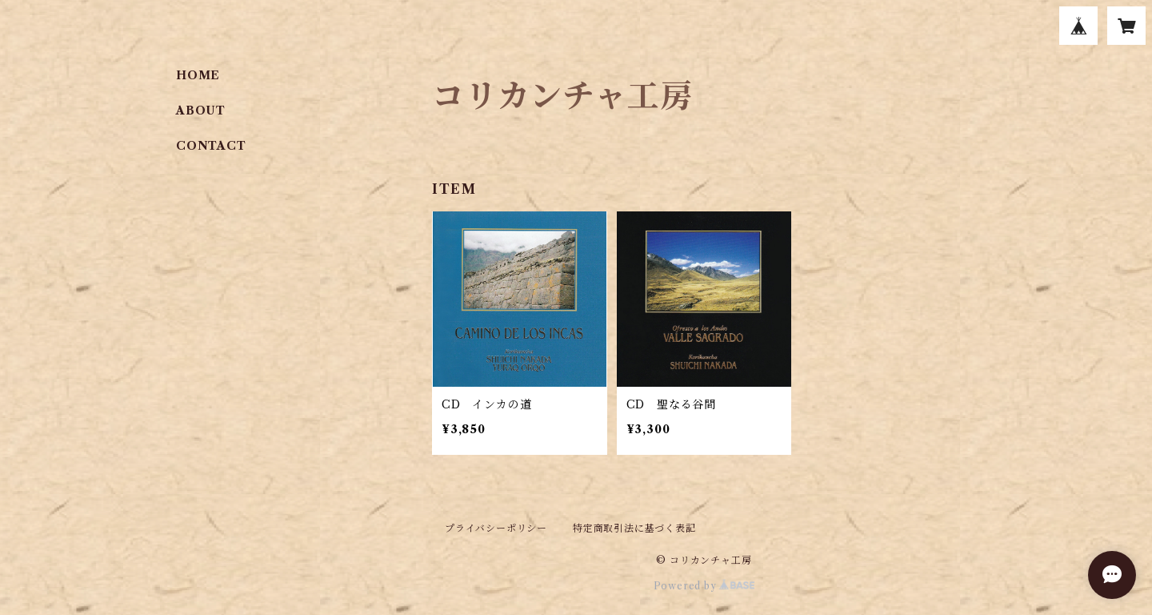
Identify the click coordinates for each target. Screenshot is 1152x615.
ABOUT (201, 110)
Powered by (704, 586)
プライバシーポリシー (496, 528)
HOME (198, 75)
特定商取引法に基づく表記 (634, 528)
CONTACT (211, 146)
